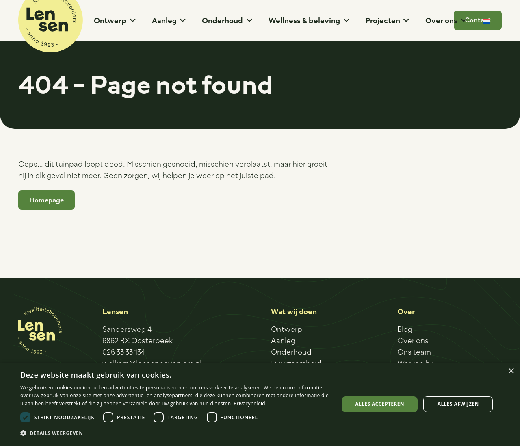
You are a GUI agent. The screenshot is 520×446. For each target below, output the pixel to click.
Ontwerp (286, 328)
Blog (404, 328)
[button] (131, 20)
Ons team (414, 351)
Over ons (413, 340)
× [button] (511, 371)
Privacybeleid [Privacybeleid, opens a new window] (249, 403)
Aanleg (283, 340)
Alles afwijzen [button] (458, 403)
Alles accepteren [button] (379, 403)
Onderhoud (291, 351)
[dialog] (260, 404)
